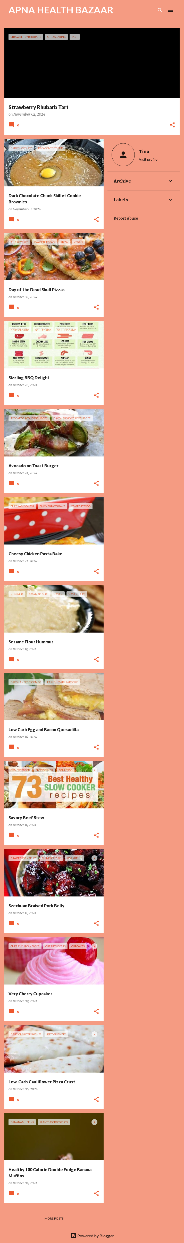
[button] (172, 125)
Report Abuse (126, 218)
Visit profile (148, 159)
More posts (54, 1218)
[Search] (160, 10)
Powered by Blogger (92, 1235)
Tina (144, 151)
